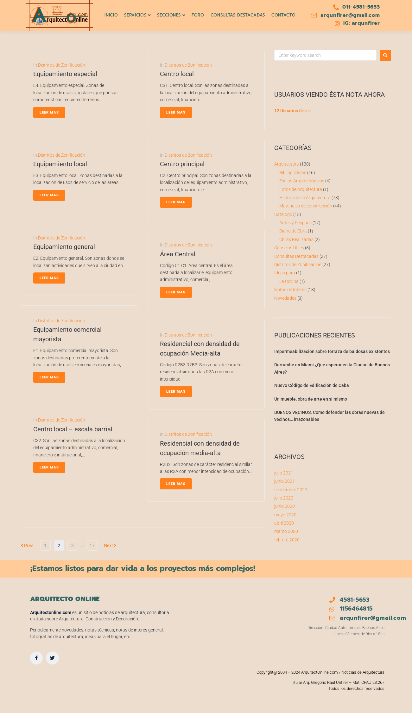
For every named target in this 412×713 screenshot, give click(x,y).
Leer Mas (49, 112)
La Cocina (289, 281)
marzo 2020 (286, 531)
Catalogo (283, 214)
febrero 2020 (287, 539)
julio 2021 (283, 472)
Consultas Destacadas (296, 256)
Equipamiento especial (65, 74)
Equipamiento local (60, 164)
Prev (27, 545)
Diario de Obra (293, 230)
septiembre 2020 (290, 489)
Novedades (285, 298)
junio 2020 (284, 506)
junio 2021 (284, 481)
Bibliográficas (292, 172)
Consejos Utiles (289, 247)
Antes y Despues (295, 222)
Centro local (177, 74)
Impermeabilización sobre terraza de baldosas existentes (332, 351)
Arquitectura (286, 164)
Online (292, 110)
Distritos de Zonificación (61, 65)
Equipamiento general (64, 247)
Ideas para (284, 272)
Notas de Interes (290, 289)
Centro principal (182, 164)
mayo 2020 (285, 514)
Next (110, 545)
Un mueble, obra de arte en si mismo (310, 399)
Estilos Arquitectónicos (301, 180)
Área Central (177, 254)
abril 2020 (284, 523)
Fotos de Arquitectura (300, 189)
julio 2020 (283, 497)
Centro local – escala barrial (72, 429)
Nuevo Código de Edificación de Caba (311, 385)
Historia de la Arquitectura (305, 197)
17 (92, 545)
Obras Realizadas (296, 239)
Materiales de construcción (305, 205)
